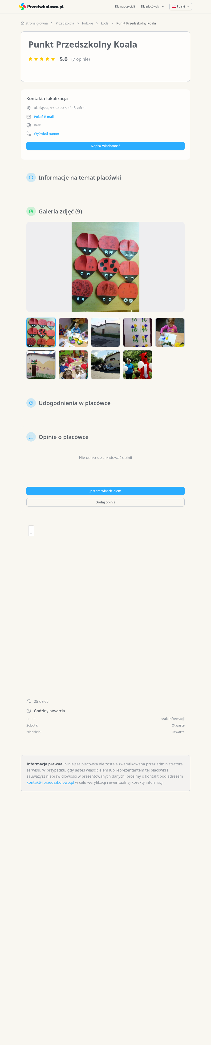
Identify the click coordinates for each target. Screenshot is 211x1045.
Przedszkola (65, 23)
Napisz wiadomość (105, 146)
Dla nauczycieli (125, 6)
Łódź (104, 23)
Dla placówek (153, 6)
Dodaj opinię (105, 502)
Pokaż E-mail (44, 116)
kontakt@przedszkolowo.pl (50, 782)
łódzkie (87, 23)
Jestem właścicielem (105, 491)
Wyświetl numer (46, 133)
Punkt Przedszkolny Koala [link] (136, 23)
